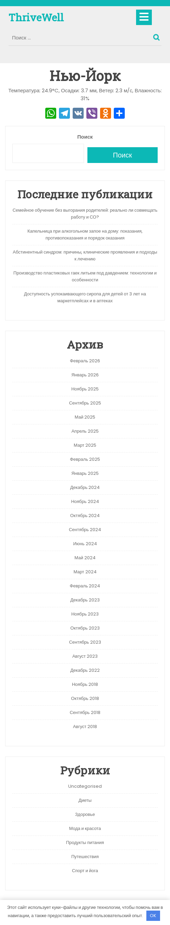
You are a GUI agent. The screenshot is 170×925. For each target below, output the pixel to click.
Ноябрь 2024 (85, 501)
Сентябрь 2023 (85, 642)
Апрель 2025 (84, 431)
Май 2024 (84, 557)
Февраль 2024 (85, 586)
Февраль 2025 (85, 459)
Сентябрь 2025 (85, 403)
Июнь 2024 (85, 543)
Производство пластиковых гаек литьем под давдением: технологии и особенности (85, 276)
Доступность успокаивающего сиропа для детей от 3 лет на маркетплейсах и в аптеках (85, 297)
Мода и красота (85, 828)
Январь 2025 (85, 473)
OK (153, 915)
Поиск (157, 36)
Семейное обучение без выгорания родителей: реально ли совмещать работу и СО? (85, 213)
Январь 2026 (85, 375)
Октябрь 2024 (85, 515)
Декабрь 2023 (85, 600)
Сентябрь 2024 (85, 529)
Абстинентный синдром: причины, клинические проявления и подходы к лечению (85, 255)
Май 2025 (85, 417)
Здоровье (85, 814)
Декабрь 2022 (85, 670)
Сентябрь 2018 (85, 712)
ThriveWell (36, 17)
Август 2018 (85, 726)
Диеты (85, 800)
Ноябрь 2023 (85, 614)
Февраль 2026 (85, 361)
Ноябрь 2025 (85, 389)
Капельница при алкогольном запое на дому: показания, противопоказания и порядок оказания (85, 234)
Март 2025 (85, 445)
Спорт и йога (85, 870)
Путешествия (85, 856)
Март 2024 (84, 572)
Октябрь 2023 (84, 628)
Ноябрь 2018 (85, 684)
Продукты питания (85, 842)
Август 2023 (85, 656)
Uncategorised (85, 786)
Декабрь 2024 (85, 487)
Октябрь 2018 (85, 698)
